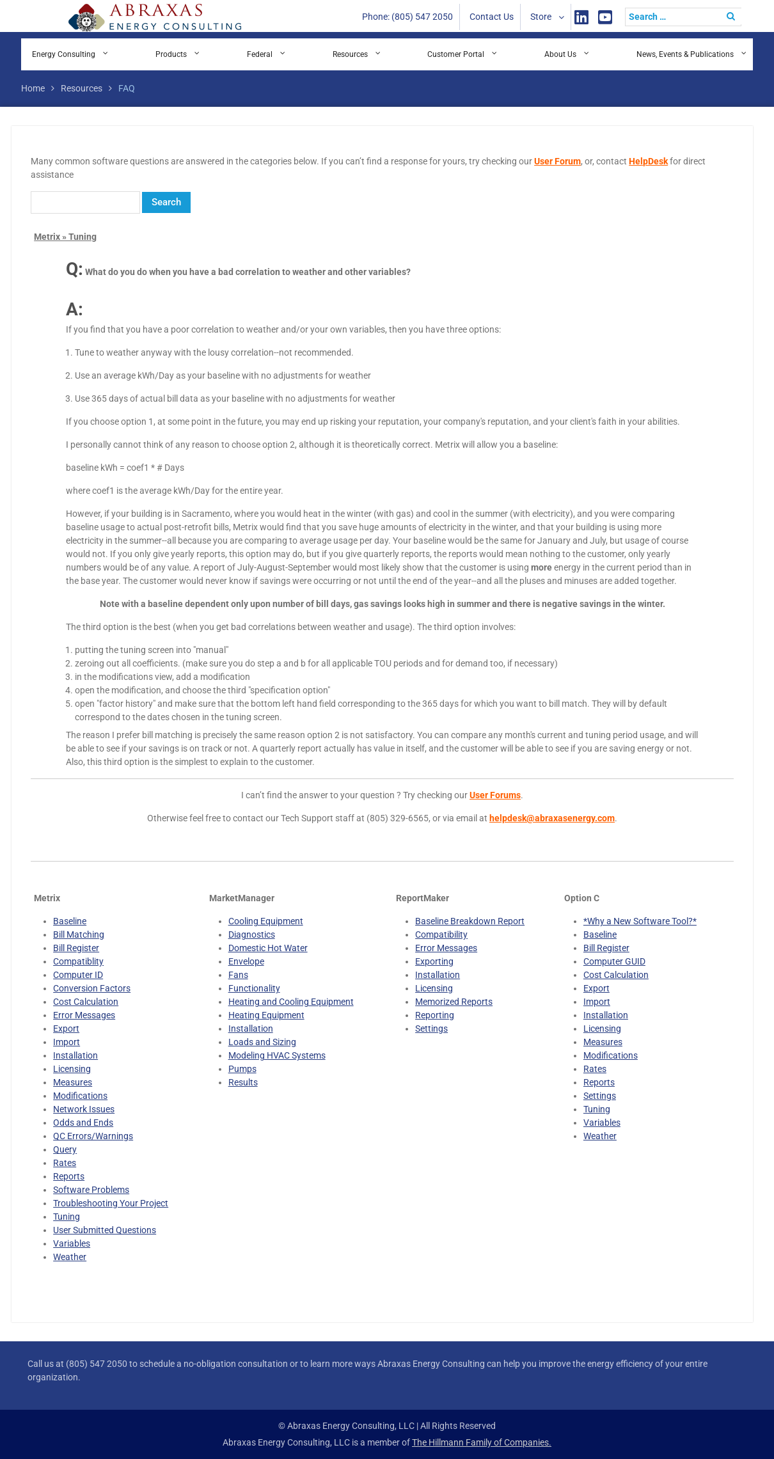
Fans (238, 975)
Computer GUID (614, 961)
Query (65, 1149)
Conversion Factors (91, 988)
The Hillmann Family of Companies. (481, 1442)
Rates (64, 1163)
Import (66, 1042)
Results (243, 1082)
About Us (560, 54)
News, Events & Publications (685, 54)
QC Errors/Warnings (93, 1136)
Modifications (80, 1096)
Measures (72, 1082)
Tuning (66, 1216)
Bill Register (76, 948)
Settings (431, 1028)
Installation (75, 1055)
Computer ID (78, 975)
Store (540, 17)
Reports (68, 1176)
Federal (259, 54)
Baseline (69, 921)
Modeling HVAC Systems (277, 1055)
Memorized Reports (454, 1002)
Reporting (434, 1015)
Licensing (72, 1069)
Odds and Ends (83, 1122)
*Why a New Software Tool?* (640, 921)
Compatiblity (78, 961)
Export (66, 1028)
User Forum (557, 161)
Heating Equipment (266, 1015)
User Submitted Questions (104, 1230)
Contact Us (492, 17)
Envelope (246, 961)
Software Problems (91, 1190)
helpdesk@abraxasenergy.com (552, 818)
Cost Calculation (85, 1002)
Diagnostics (251, 934)
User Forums (495, 795)
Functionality (254, 988)
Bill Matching (78, 934)
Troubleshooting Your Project (110, 1203)
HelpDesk (648, 161)
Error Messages (84, 1015)
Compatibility (441, 934)
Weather (69, 1257)
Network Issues (84, 1109)
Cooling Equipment (265, 921)
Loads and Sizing (262, 1042)
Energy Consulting (63, 54)
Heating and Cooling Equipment (291, 1002)
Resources (350, 54)
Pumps (242, 1069)
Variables (71, 1243)
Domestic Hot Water (268, 948)
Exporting (434, 961)
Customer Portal (455, 54)
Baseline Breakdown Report (470, 921)
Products (171, 54)
